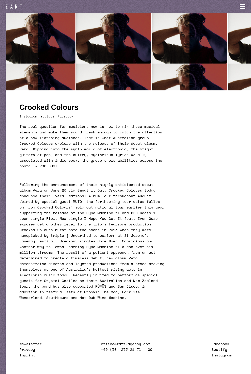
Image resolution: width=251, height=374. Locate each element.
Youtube (47, 116)
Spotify (219, 349)
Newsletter (30, 343)
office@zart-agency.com (125, 343)
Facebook (65, 116)
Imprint (27, 355)
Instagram (28, 116)
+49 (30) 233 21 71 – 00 (126, 349)
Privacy (27, 349)
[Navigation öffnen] (242, 6)
